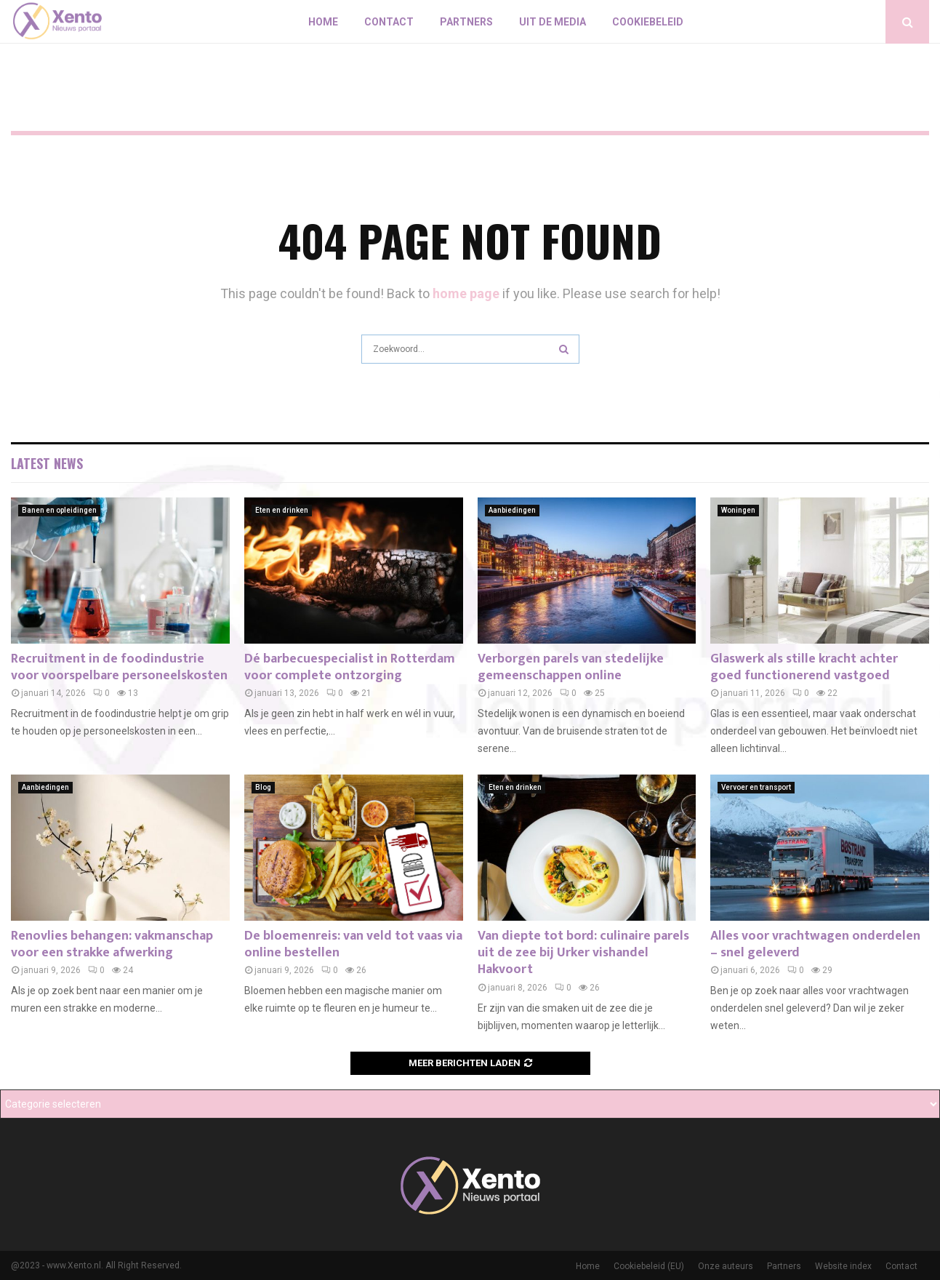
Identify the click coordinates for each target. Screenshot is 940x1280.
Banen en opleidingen (59, 510)
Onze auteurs (725, 1266)
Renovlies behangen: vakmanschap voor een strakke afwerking (112, 944)
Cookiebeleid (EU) (649, 1266)
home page (466, 293)
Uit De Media (552, 22)
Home (323, 22)
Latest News (47, 463)
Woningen (738, 510)
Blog (263, 787)
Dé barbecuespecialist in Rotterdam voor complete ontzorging (349, 667)
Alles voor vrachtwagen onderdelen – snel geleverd (815, 944)
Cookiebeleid (647, 22)
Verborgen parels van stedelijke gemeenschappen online (571, 667)
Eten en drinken (281, 510)
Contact (389, 22)
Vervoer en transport (756, 787)
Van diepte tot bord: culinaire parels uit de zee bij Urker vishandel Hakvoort (583, 953)
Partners (466, 22)
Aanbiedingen (512, 510)
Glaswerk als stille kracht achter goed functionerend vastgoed (804, 667)
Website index (843, 1266)
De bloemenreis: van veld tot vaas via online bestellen (353, 944)
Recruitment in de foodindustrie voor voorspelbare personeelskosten (119, 667)
